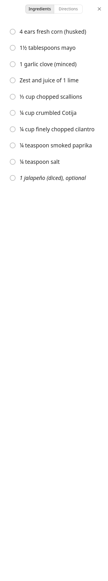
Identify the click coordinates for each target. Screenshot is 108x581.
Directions (68, 9)
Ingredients (40, 9)
